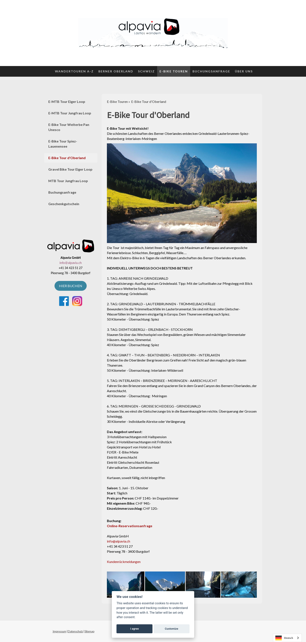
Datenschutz (75, 631)
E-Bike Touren (173, 71)
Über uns (244, 71)
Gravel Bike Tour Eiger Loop (70, 169)
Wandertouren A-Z (74, 71)
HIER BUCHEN (70, 286)
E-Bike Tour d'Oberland (67, 158)
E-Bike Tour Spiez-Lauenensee (62, 143)
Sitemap (89, 631)
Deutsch (284, 638)
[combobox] (287, 638)
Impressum (59, 631)
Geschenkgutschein (63, 204)
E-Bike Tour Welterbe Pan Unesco (68, 127)
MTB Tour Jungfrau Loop (68, 181)
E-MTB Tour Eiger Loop (66, 101)
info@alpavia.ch (118, 541)
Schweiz (146, 71)
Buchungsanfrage (211, 71)
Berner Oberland (115, 71)
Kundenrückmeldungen (124, 562)
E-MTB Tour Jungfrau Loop (69, 113)
